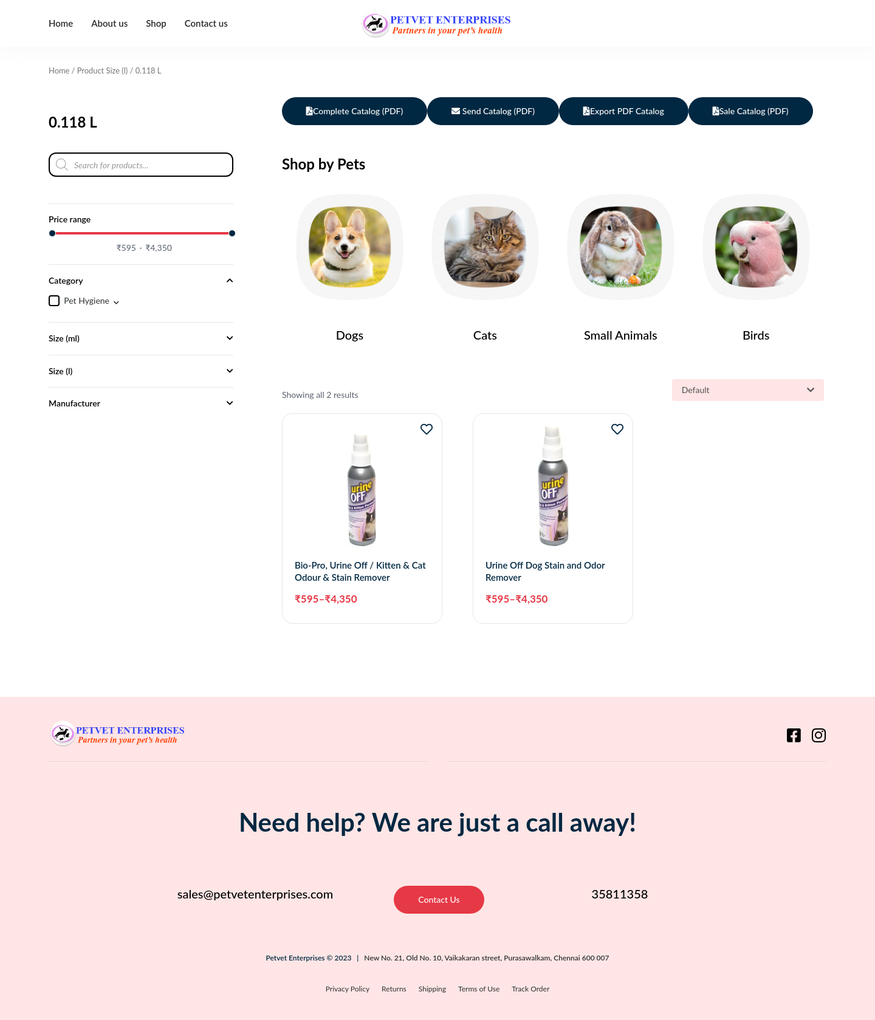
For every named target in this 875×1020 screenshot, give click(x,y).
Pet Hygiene (86, 300)
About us (109, 23)
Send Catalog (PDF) (493, 111)
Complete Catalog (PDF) (354, 111)
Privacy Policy (347, 988)
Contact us (206, 23)
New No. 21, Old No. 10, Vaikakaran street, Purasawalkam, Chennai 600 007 (486, 957)
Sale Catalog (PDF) (751, 111)
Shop (156, 23)
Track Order (530, 988)
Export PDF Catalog (623, 111)
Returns (394, 988)
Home (61, 23)
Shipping (432, 988)
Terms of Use (478, 988)
